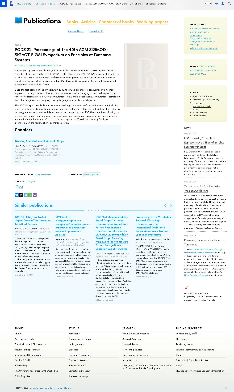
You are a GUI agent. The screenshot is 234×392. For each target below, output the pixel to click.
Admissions (74, 333)
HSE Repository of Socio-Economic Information (200, 370)
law (210, 38)
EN (210, 3)
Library (179, 354)
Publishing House (184, 344)
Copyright (44, 388)
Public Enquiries (22, 376)
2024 (192, 70)
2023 (197, 70)
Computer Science (43, 174)
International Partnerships (28, 354)
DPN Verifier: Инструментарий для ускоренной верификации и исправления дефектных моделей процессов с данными (72, 225)
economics (214, 28)
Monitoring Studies (132, 349)
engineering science (199, 31)
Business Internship (78, 376)
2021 (208, 70)
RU (206, 3)
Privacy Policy (56, 388)
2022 (203, 70)
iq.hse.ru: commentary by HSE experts (195, 349)
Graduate (73, 349)
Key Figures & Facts (24, 338)
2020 (214, 70)
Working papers (152, 22)
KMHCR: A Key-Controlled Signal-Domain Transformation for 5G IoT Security (33, 220)
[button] (85, 210)
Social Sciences (200, 115)
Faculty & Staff (22, 360)
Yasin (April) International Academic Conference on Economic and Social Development (146, 367)
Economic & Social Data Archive (192, 360)
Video (179, 365)
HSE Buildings (21, 365)
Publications (42, 20)
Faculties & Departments (27, 349)
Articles (88, 22)
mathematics (209, 41)
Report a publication (76, 31)
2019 (192, 73)
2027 (201, 66)
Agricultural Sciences (202, 96)
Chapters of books (116, 22)
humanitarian (196, 35)
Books (72, 22)
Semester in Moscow (79, 370)
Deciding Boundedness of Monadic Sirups (39, 141)
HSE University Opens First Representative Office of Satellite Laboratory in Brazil (204, 142)
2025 (212, 66)
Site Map (68, 388)
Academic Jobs (129, 360)
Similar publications (34, 205)
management (196, 41)
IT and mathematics (199, 38)
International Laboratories (135, 333)
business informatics (199, 28)
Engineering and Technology (206, 99)
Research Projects (131, 344)
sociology (194, 44)
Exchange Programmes (80, 354)
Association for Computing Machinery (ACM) (37, 65)
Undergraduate (76, 344)
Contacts (34, 388)
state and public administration (204, 47)
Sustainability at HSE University (30, 344)
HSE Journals (182, 338)
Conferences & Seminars (135, 354)
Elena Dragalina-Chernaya (196, 275)
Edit (225, 387)
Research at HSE (96, 31)
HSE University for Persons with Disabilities (36, 370)
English (32, 181)
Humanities (198, 102)
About (19, 328)
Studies (74, 328)
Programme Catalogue (80, 338)
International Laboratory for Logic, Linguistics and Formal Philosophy (203, 251)
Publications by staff (186, 333)
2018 (197, 73)
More (203, 73)
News (187, 128)
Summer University (78, 360)
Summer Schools (77, 365)
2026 (207, 66)
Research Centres (131, 338)
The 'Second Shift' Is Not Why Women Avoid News (202, 188)
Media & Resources (189, 328)
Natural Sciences (200, 112)
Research (129, 328)
